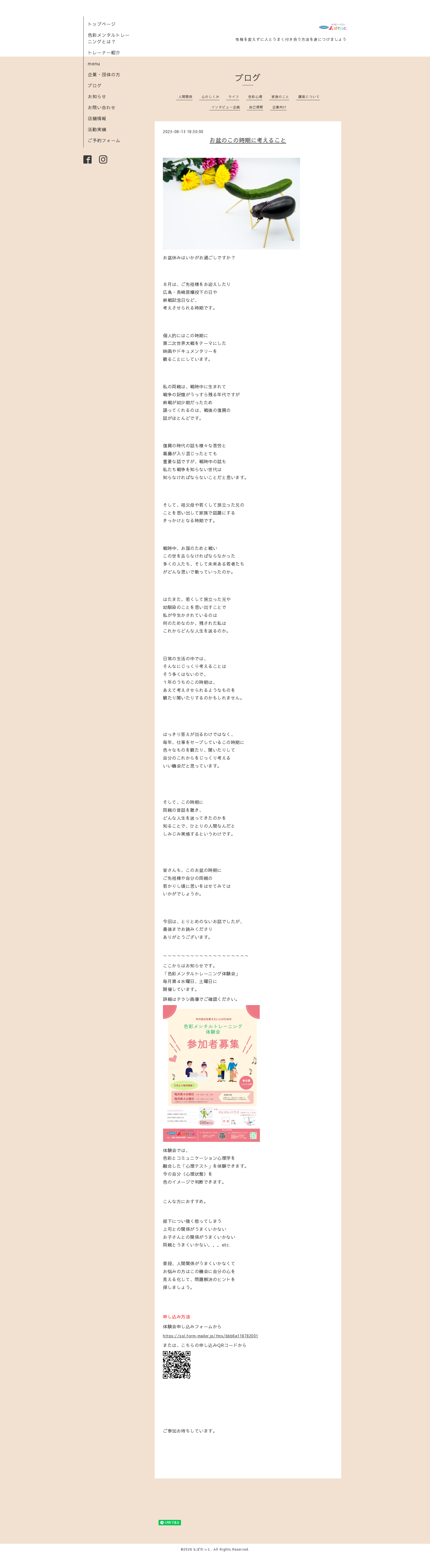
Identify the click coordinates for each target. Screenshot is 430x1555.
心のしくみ (210, 96)
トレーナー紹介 (104, 52)
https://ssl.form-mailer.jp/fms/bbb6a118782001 (210, 1335)
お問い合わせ (102, 107)
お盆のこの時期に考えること (248, 140)
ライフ (233, 96)
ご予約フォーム (104, 140)
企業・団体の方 (104, 74)
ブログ (95, 85)
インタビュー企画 (225, 107)
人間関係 (185, 96)
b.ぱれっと (202, 1549)
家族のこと (280, 96)
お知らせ (97, 96)
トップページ (102, 24)
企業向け (279, 107)
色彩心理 (255, 96)
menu (94, 63)
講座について (309, 96)
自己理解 (256, 107)
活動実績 (97, 129)
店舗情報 (97, 118)
